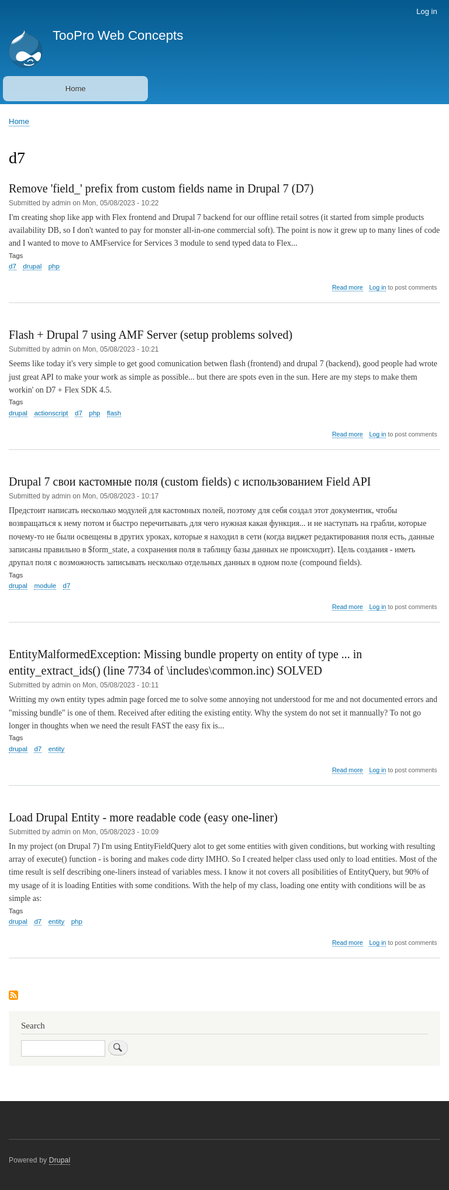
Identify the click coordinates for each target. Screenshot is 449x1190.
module (45, 585)
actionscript (51, 413)
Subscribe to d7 (13, 996)
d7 (12, 266)
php (54, 266)
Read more (347, 287)
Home (75, 88)
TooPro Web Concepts (118, 35)
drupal (32, 266)
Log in (426, 11)
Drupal (60, 1160)
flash (114, 413)
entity (56, 748)
